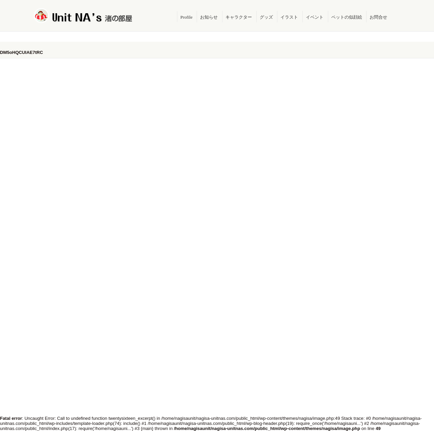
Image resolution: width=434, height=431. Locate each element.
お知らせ (209, 17)
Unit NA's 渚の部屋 (83, 15)
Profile (186, 17)
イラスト (289, 17)
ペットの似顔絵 (346, 17)
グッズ (266, 17)
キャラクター (238, 17)
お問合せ (378, 17)
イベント (314, 17)
